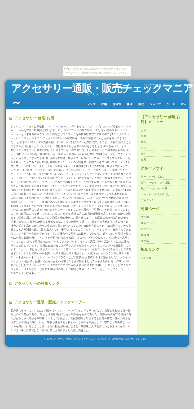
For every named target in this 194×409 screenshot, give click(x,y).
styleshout (117, 338)
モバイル (163, 84)
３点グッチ (147, 200)
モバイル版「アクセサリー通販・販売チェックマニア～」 (50, 94)
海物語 (145, 240)
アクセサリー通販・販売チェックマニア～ (102, 95)
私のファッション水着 (154, 188)
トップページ (150, 84)
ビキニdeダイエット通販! (156, 182)
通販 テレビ (148, 223)
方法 (143, 147)
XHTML (135, 338)
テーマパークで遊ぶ (152, 176)
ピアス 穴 (146, 229)
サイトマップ (177, 84)
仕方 (143, 141)
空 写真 (145, 217)
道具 (143, 159)
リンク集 (146, 257)
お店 (143, 130)
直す (143, 153)
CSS (143, 338)
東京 (143, 135)
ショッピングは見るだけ (155, 194)
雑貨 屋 (145, 234)
